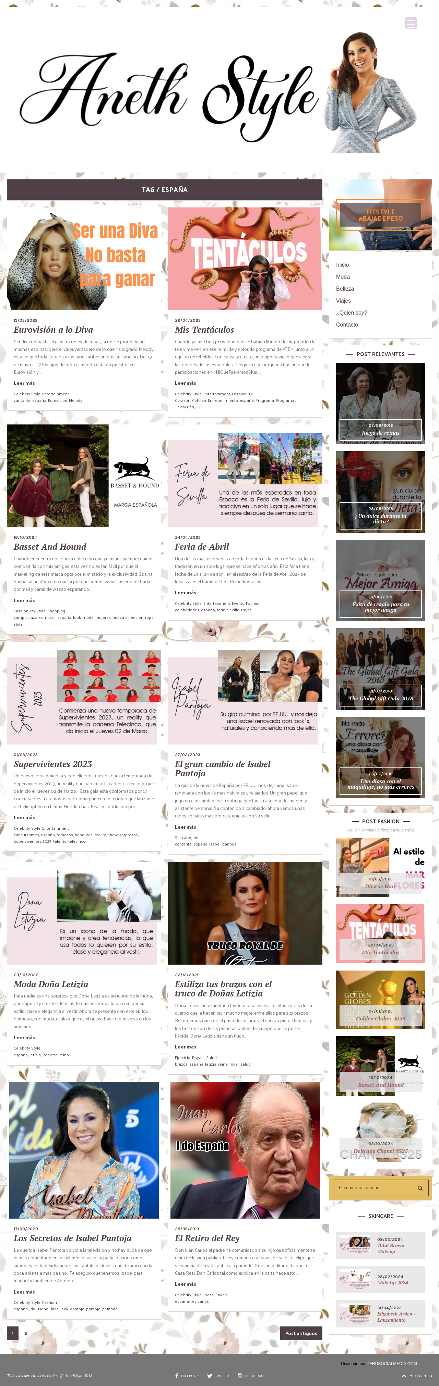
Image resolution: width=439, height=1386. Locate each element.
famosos (65, 834)
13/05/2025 (25, 320)
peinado (110, 1308)
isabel (215, 844)
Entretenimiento (223, 400)
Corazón (182, 400)
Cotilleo (199, 400)
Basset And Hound (50, 546)
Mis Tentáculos (204, 329)
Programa (265, 400)
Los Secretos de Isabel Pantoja (72, 1238)
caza (32, 617)
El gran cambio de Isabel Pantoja (222, 768)
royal (234, 1064)
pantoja (229, 844)
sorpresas (128, 834)
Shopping (56, 610)
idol (32, 1308)
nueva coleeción (127, 617)
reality (100, 834)
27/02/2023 (187, 754)
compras (47, 617)
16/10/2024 (25, 537)
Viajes (343, 301)
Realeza (50, 1054)
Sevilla (233, 609)
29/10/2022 (26, 974)
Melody (75, 400)
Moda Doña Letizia (51, 984)
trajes (246, 609)
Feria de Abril (202, 546)
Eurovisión (57, 400)
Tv (250, 393)
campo (20, 617)
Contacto (347, 325)
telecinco (76, 841)
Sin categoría (187, 837)
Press (208, 1294)
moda (88, 617)
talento (60, 841)
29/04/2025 (188, 320)
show (113, 834)
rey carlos (200, 1301)
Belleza (345, 289)
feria (221, 609)
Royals (198, 1057)
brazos (181, 1064)
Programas (286, 400)
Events (238, 603)
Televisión (184, 406)
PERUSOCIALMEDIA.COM (392, 1363)
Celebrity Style (27, 393)
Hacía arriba (417, 1375)
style (18, 624)
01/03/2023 (26, 754)
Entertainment (55, 393)
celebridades (187, 609)
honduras (84, 834)
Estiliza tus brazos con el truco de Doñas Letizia (223, 988)
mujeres (103, 617)
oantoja (77, 1308)
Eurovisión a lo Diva (53, 329)
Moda (343, 277)
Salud (211, 1057)
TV (198, 406)
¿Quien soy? (351, 313)
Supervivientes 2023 (53, 764)
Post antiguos (301, 1333)
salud (245, 1064)
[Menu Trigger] (411, 23)
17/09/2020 (26, 1228)
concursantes (26, 834)
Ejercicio (182, 1057)
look (77, 617)
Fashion (239, 393)
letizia (35, 1054)
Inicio (342, 265)
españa (39, 400)
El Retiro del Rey (207, 1238)
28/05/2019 (187, 1228)
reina (64, 1054)
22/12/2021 (186, 974)
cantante (22, 400)
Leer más (24, 383)
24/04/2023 (188, 537)
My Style (38, 610)
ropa (149, 617)
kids (55, 1308)
